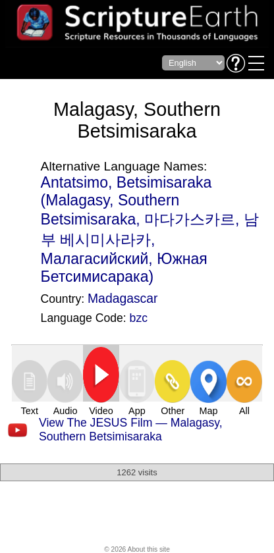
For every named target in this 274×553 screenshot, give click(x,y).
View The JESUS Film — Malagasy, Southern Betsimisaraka (131, 429)
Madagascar (123, 298)
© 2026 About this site (137, 549)
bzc (139, 318)
